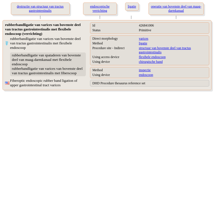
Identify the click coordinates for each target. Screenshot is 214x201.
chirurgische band (150, 62)
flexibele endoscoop (152, 57)
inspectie (145, 70)
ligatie (143, 43)
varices (143, 38)
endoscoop (146, 75)
